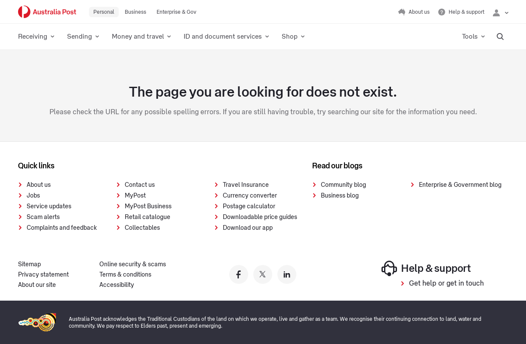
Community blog (343, 185)
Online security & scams (132, 265)
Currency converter (250, 196)
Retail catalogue (147, 217)
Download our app (248, 228)
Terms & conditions (125, 275)
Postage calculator (249, 207)
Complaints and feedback (62, 228)
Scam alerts (43, 217)
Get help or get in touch (446, 283)
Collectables (142, 228)
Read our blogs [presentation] (337, 166)
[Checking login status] (501, 12)
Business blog (340, 196)
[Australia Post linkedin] (286, 274)
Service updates (49, 207)
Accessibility (116, 285)
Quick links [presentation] (36, 166)
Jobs (33, 196)
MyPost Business (148, 207)
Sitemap (29, 265)
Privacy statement (43, 275)
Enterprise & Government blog (460, 185)
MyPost (135, 196)
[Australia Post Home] (47, 12)
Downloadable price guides (260, 217)
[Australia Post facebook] (238, 274)
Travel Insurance (246, 185)
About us (39, 185)
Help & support (426, 268)
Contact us (140, 185)
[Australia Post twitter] (262, 274)
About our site (37, 285)
